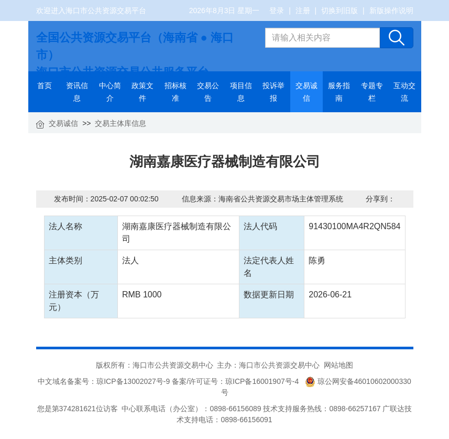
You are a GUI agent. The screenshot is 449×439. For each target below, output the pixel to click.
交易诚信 (63, 123)
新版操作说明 (391, 10)
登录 (276, 10)
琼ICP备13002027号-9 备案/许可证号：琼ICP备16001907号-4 (199, 381)
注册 (302, 10)
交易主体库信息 (120, 123)
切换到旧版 (339, 10)
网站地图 (338, 365)
